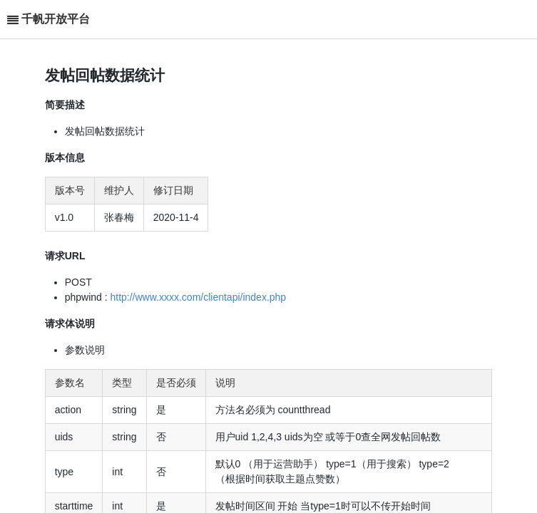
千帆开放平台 (55, 19)
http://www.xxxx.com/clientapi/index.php (198, 297)
